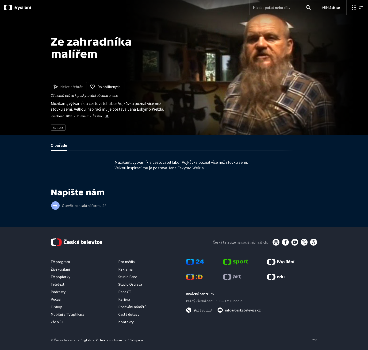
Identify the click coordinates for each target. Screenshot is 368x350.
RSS (315, 340)
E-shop (56, 306)
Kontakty (126, 321)
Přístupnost (136, 340)
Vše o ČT (57, 321)
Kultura (58, 127)
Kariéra (124, 299)
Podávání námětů (132, 306)
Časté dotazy (128, 314)
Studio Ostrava (130, 284)
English (86, 340)
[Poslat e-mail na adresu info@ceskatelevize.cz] (239, 310)
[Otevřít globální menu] (357, 7)
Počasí (56, 299)
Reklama (125, 269)
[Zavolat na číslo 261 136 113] (199, 310)
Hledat (307, 9)
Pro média (126, 261)
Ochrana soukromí (109, 340)
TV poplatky (60, 276)
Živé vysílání (60, 269)
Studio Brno (127, 276)
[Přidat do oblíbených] (106, 86)
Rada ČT (124, 291)
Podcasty (58, 291)
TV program (60, 261)
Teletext (58, 284)
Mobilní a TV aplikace (67, 314)
